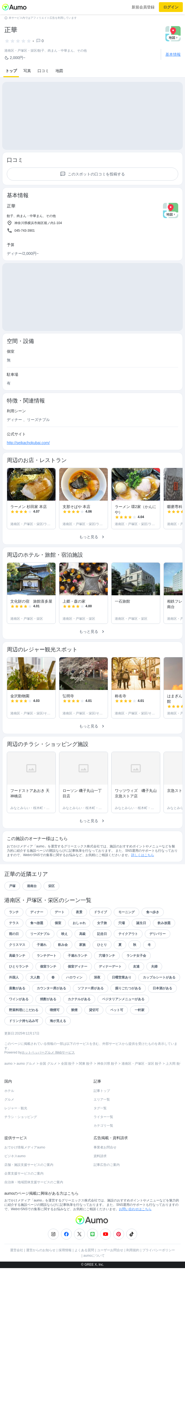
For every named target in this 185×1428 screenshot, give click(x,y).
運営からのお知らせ (40, 1277)
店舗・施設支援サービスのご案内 (28, 1192)
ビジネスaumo (15, 1183)
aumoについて (94, 1282)
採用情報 (65, 1277)
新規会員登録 (143, 7)
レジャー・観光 (15, 1135)
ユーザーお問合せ (110, 1277)
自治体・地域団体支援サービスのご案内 (33, 1209)
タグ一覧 (100, 1135)
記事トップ (102, 1118)
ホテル (9, 1118)
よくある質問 (84, 1277)
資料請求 (100, 1183)
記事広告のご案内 (107, 1192)
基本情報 (173, 54)
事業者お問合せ (105, 1174)
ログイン (170, 7)
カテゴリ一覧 (103, 1152)
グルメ (9, 1126)
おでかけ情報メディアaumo (24, 1174)
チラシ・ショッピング (20, 1144)
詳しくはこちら (142, 882)
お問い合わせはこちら (135, 1236)
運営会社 (16, 1277)
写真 (27, 71)
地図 (59, 71)
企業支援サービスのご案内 (24, 1200)
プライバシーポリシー (158, 1277)
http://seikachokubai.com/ (28, 470)
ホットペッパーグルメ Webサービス (48, 1079)
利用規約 (132, 1277)
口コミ (43, 71)
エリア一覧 (102, 1126)
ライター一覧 (103, 1144)
